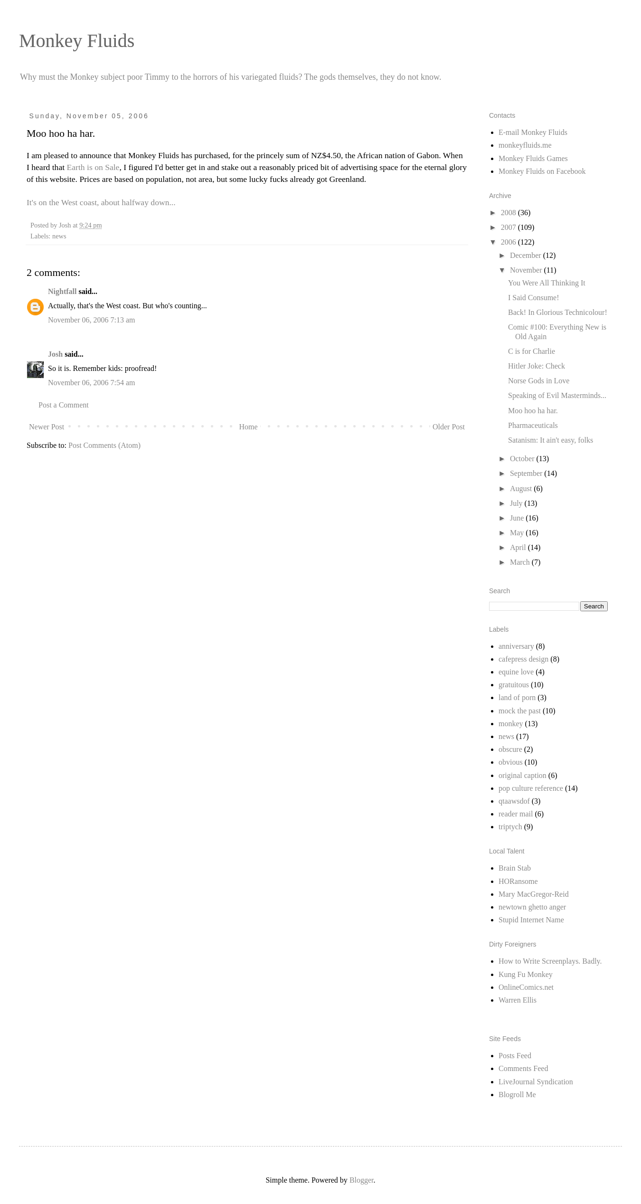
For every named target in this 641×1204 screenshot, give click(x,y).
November (527, 270)
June (518, 518)
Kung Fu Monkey (526, 974)
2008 (509, 213)
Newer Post (46, 427)
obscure (510, 749)
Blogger (361, 1180)
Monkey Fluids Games (533, 158)
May (518, 533)
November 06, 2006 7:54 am (91, 383)
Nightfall (62, 291)
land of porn (517, 697)
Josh (55, 354)
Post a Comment (63, 405)
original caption (523, 775)
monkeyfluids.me (525, 145)
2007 (509, 227)
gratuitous (514, 685)
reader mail (516, 814)
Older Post (449, 427)
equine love (516, 672)
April (519, 547)
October (523, 459)
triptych (510, 827)
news (59, 236)
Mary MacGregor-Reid (534, 894)
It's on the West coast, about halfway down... (101, 202)
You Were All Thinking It (546, 283)
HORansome (518, 881)
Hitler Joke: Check (536, 366)
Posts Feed (515, 1056)
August (522, 488)
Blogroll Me (517, 1094)
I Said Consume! (533, 298)
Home (248, 427)
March (521, 562)
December (526, 255)
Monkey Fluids (76, 40)
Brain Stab (515, 868)
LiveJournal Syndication (536, 1082)
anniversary (516, 646)
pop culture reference (531, 788)
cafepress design (523, 659)
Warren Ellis (518, 1000)
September (527, 473)
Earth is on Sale (93, 167)
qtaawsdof (514, 801)
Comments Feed (523, 1068)
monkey (511, 724)
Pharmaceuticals (533, 425)
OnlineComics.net (526, 987)
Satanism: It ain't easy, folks (550, 440)
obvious (511, 762)
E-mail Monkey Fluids (533, 132)
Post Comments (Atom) (104, 445)
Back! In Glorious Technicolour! (557, 312)
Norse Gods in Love (538, 381)
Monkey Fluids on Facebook (542, 171)
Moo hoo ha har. (533, 411)
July (517, 503)
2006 (509, 242)
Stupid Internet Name (531, 920)
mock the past (520, 711)
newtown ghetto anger (532, 907)
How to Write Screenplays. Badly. (550, 961)
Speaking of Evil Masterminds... (557, 395)
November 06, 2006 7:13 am (91, 320)
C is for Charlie (531, 351)
